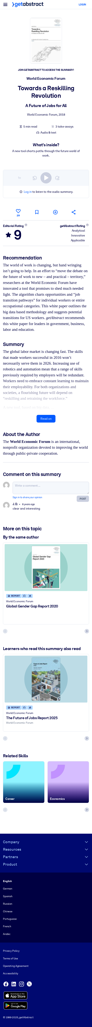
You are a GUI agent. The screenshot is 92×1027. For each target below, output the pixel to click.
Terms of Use (10, 958)
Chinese (7, 911)
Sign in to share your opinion (27, 497)
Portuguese (10, 918)
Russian (7, 903)
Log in (28, 192)
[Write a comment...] (51, 488)
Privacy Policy (11, 950)
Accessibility (10, 973)
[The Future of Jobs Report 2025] (46, 679)
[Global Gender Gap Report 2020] (46, 567)
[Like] (18, 212)
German (7, 888)
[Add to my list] (55, 212)
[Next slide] (87, 631)
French (7, 926)
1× (19, 178)
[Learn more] (26, 224)
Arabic (7, 933)
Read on (45, 418)
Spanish (7, 896)
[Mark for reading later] (36, 212)
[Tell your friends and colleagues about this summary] (74, 212)
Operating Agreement (15, 965)
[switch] (46, 177)
